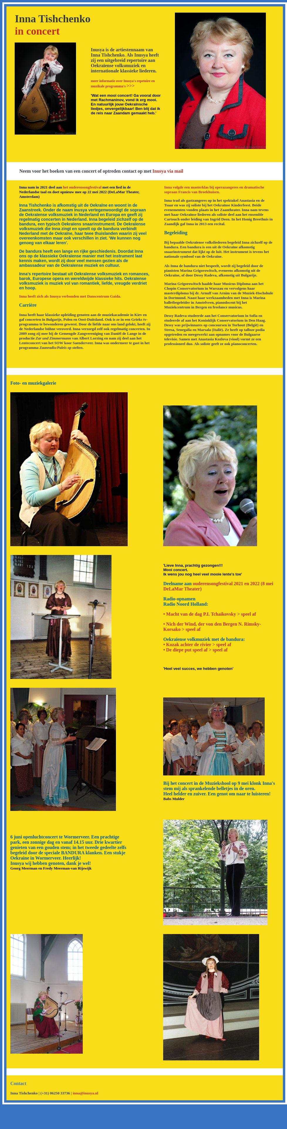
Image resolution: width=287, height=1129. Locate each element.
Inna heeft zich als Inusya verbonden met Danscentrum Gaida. (70, 296)
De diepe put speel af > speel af (197, 649)
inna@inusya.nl (85, 1093)
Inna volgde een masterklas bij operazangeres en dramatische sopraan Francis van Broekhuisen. (214, 189)
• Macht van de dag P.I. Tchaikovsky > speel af (209, 614)
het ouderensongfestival (82, 187)
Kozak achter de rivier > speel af (198, 644)
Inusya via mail (168, 171)
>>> (123, 83)
